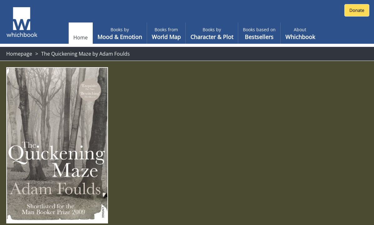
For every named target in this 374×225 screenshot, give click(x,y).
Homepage (19, 53)
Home (80, 37)
